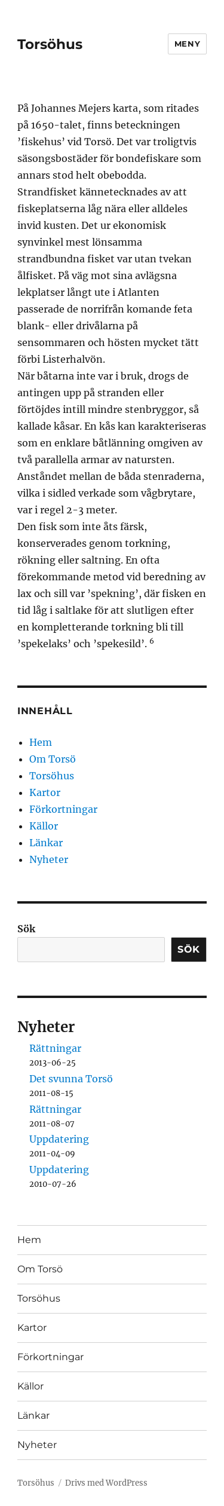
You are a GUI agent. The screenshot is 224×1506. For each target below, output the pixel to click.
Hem (40, 742)
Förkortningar (63, 809)
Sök (26, 929)
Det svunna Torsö (71, 1079)
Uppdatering (59, 1139)
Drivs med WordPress (106, 1483)
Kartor (44, 792)
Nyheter (48, 859)
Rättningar (55, 1048)
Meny (187, 43)
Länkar (46, 843)
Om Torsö (52, 759)
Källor (43, 826)
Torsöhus (49, 44)
